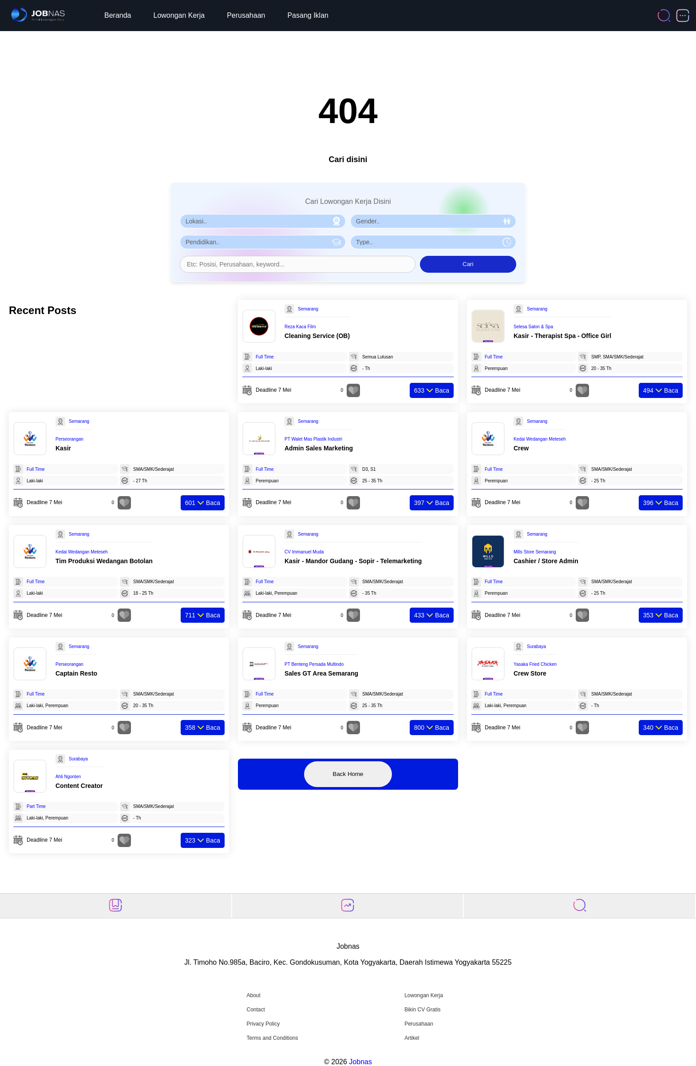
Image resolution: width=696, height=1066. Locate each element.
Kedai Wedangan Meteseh (540, 439)
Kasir (63, 448)
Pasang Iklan (307, 15)
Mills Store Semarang (535, 551)
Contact (255, 1009)
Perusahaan (246, 15)
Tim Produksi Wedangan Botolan (104, 561)
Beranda (117, 15)
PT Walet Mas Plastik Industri (313, 439)
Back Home (348, 774)
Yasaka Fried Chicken (535, 664)
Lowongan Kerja (179, 15)
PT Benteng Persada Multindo (314, 664)
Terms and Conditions (272, 1038)
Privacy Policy (263, 1024)
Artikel (411, 1038)
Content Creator (79, 785)
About (253, 995)
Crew (521, 448)
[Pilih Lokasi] (263, 221)
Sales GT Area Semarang (321, 673)
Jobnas (360, 1062)
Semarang (308, 308)
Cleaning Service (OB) (317, 335)
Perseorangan (69, 439)
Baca (431, 390)
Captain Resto (76, 673)
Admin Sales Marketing (319, 448)
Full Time (265, 356)
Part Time (36, 806)
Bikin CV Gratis (422, 1009)
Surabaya (536, 646)
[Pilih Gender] (433, 221)
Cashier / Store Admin (546, 561)
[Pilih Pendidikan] (263, 242)
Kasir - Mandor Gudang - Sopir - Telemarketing (353, 561)
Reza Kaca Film (300, 326)
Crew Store (530, 673)
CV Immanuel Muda (304, 551)
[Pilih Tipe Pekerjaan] (433, 242)
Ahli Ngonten (68, 776)
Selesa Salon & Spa (533, 326)
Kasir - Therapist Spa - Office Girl (562, 335)
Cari (468, 264)
